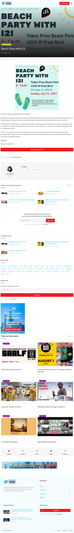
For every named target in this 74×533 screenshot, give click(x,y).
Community (27, 169)
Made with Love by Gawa (7, 530)
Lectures (52, 268)
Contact (58, 530)
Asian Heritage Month (13, 266)
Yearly (8, 274)
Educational (58, 266)
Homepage (71, 530)
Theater (62, 271)
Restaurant (36, 271)
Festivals (15, 268)
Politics (17, 271)
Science (42, 271)
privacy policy (64, 530)
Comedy (30, 266)
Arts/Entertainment (6, 44)
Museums (58, 268)
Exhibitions (3, 268)
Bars (21, 266)
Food (24, 268)
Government (40, 268)
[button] (71, 3)
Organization (38, 169)
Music (63, 268)
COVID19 (42, 266)
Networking (68, 268)
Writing (3, 274)
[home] (6, 3)
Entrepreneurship (67, 266)
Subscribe (65, 3)
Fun (32, 169)
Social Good (48, 271)
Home (2, 59)
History (46, 268)
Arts (6, 266)
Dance (47, 266)
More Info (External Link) (37, 149)
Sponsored (55, 271)
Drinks (52, 266)
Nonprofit (3, 271)
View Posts (9, 176)
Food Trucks (29, 268)
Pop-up (22, 271)
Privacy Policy (45, 224)
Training (67, 271)
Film (20, 268)
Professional (29, 271)
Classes (25, 266)
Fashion (9, 268)
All (22, 169)
